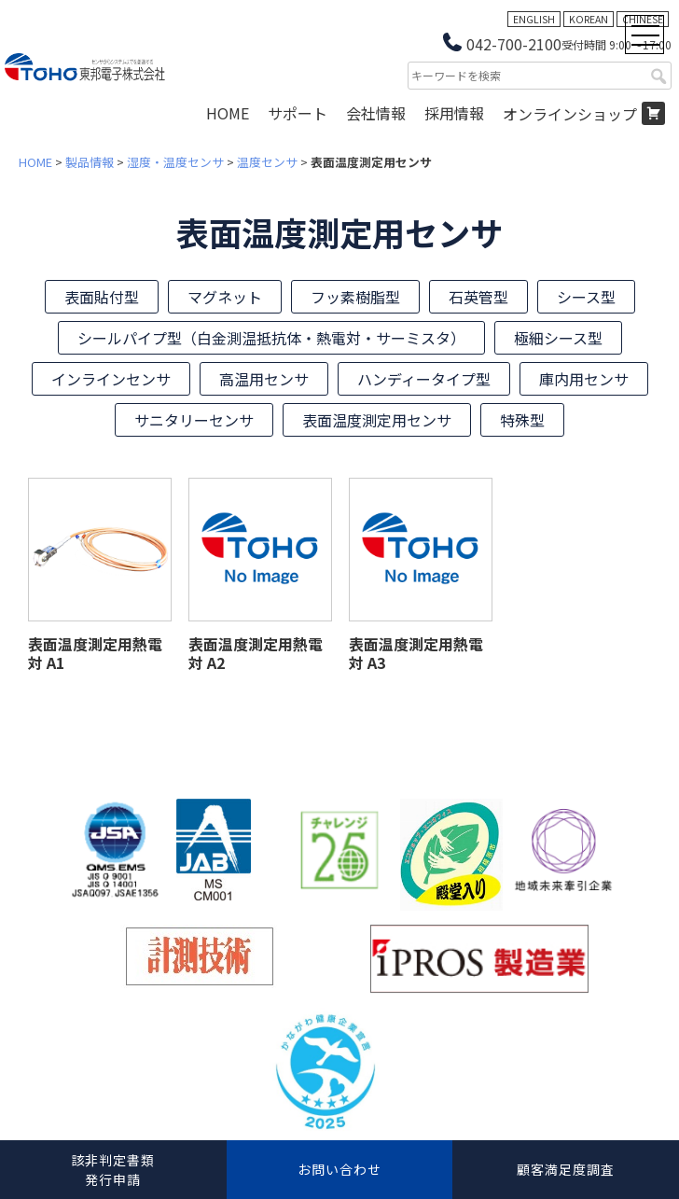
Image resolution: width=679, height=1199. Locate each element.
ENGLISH (534, 19)
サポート (297, 113)
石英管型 (478, 297)
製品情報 (89, 162)
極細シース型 (558, 338)
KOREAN (588, 19)
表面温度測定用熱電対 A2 (255, 653)
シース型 (586, 297)
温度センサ (267, 162)
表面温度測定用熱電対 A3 (416, 653)
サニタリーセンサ (194, 420)
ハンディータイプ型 (424, 379)
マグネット (224, 297)
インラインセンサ (111, 379)
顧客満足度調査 (566, 1169)
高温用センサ (264, 379)
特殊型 (522, 420)
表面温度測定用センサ (376, 420)
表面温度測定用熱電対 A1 (95, 653)
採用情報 (454, 113)
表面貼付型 (101, 297)
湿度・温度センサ (175, 162)
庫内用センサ (584, 379)
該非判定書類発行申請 (113, 1169)
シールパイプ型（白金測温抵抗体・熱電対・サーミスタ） (271, 338)
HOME (227, 113)
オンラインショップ (570, 114)
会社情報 (376, 113)
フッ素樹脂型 (355, 297)
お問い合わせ (339, 1169)
